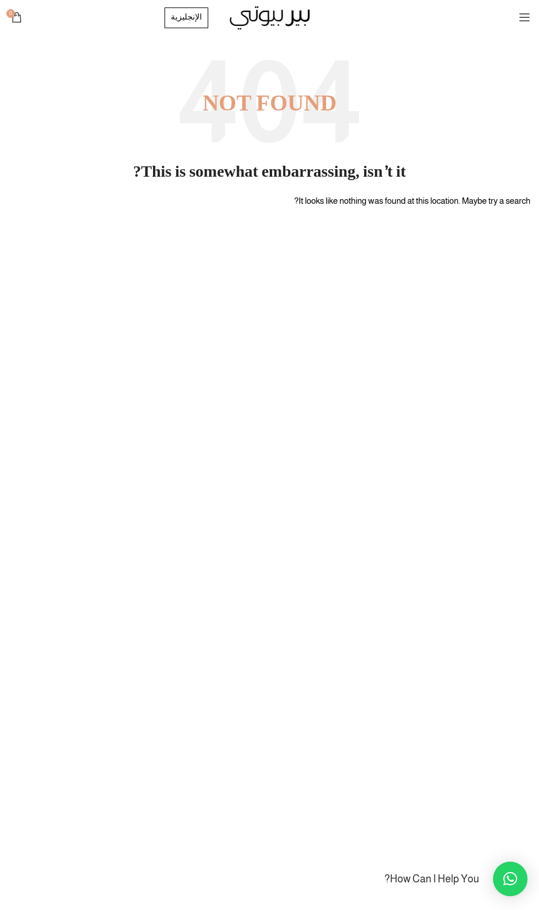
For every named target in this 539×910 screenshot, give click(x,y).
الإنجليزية (186, 18)
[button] (510, 879)
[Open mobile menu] (524, 17)
